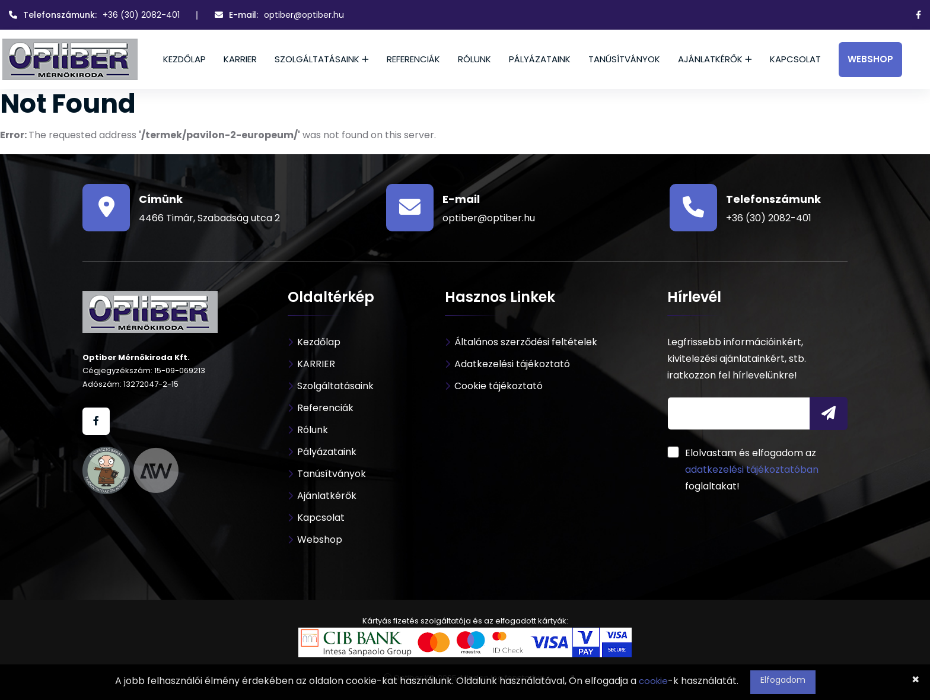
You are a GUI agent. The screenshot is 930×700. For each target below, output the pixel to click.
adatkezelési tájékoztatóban (751, 469)
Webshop (870, 59)
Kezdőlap (184, 59)
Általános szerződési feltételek (525, 342)
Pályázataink (540, 59)
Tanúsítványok (624, 59)
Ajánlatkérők (710, 59)
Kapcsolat (795, 59)
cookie (653, 680)
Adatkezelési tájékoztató (512, 364)
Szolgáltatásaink (317, 59)
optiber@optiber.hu (304, 15)
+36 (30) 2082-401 (141, 15)
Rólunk (474, 59)
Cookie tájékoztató (498, 386)
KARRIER (240, 59)
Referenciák (413, 59)
